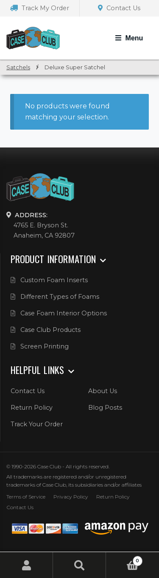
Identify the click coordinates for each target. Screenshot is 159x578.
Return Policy (32, 407)
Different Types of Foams (59, 296)
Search (79, 565)
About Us (102, 391)
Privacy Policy (70, 496)
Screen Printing (44, 346)
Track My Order (39, 8)
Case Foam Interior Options (63, 313)
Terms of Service (25, 496)
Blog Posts (105, 407)
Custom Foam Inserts (54, 280)
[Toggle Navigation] (129, 38)
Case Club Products (50, 330)
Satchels (18, 67)
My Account (26, 565)
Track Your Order (37, 424)
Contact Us (119, 8)
